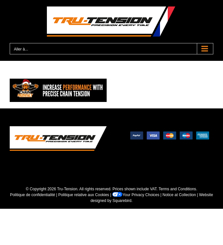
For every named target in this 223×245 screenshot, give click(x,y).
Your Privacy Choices (135, 195)
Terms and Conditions (177, 189)
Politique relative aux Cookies (83, 195)
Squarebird (122, 200)
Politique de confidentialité (32, 195)
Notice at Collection (179, 195)
